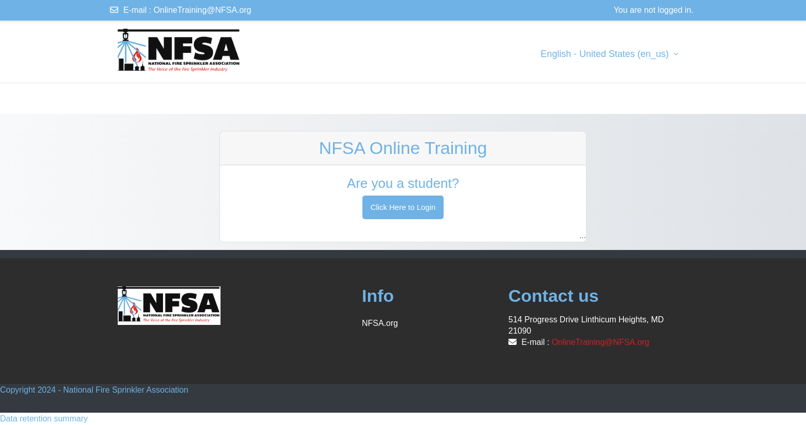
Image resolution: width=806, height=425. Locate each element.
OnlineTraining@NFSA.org (202, 10)
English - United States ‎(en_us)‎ (606, 54)
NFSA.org (380, 323)
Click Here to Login (403, 207)
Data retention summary (44, 418)
